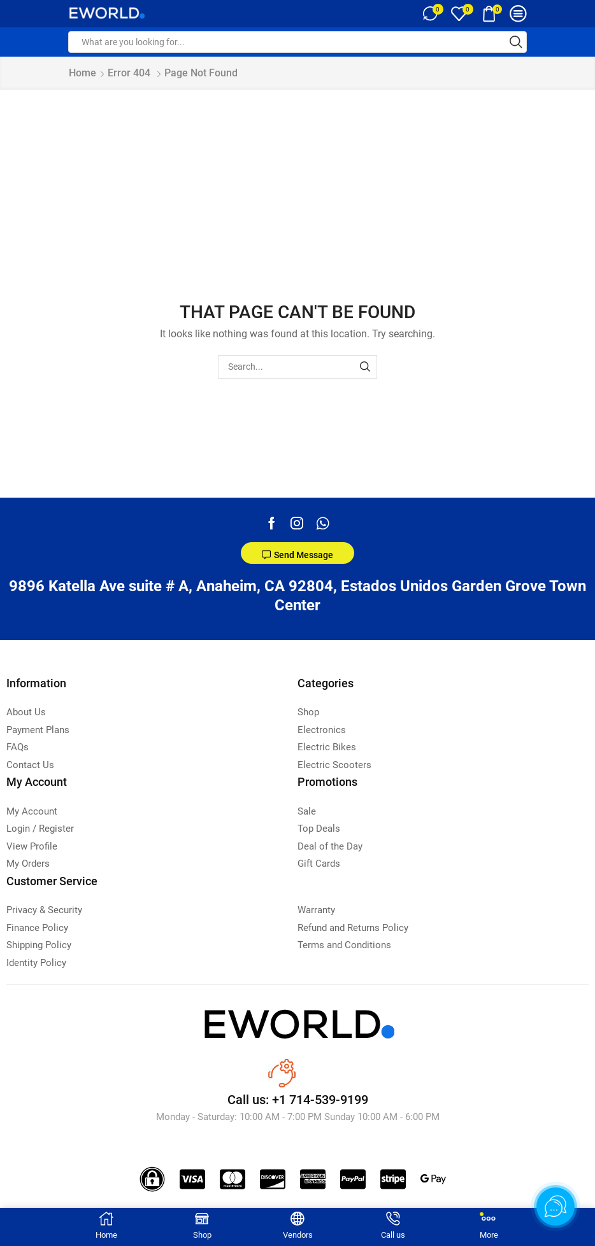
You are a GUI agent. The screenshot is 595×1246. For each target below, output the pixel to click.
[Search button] (516, 42)
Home (82, 73)
